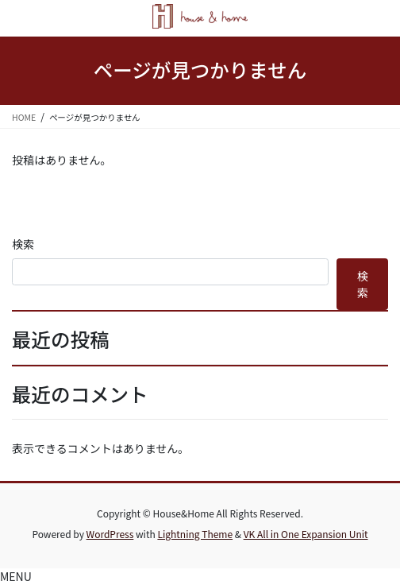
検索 (23, 244)
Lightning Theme (195, 533)
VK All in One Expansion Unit (306, 533)
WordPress (110, 533)
